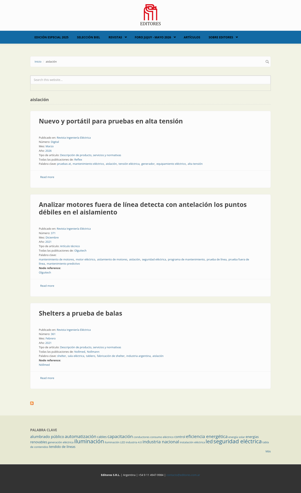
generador (148, 164)
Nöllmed (44, 365)
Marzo (50, 146)
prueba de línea (217, 259)
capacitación (120, 436)
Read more (47, 177)
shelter (61, 356)
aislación (111, 164)
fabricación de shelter (111, 356)
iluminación (89, 441)
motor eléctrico (85, 259)
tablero (90, 356)
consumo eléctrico (162, 437)
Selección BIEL (88, 37)
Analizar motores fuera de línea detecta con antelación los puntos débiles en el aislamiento (143, 208)
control (179, 436)
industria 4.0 (134, 442)
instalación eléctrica (192, 442)
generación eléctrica (61, 442)
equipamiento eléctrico (171, 164)
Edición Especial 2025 (51, 37)
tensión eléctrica (129, 164)
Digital (55, 142)
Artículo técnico (70, 246)
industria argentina (138, 356)
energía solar (236, 437)
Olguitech (80, 250)
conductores (141, 437)
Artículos (192, 37)
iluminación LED (115, 442)
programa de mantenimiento (186, 259)
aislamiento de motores (112, 259)
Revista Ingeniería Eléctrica (74, 137)
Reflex (78, 159)
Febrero (51, 338)
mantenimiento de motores (56, 259)
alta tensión (195, 164)
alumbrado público (47, 436)
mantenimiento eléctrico (88, 164)
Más (268, 451)
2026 (48, 151)
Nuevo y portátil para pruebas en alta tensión (111, 121)
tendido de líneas (62, 446)
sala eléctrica (76, 356)
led (209, 441)
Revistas (115, 37)
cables (102, 436)
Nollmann (93, 352)
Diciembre (52, 237)
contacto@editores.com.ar (183, 475)
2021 (48, 242)
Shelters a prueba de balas (80, 313)
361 (53, 334)
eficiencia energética (207, 436)
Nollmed (79, 352)
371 (53, 233)
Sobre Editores (221, 37)
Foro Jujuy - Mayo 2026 (153, 37)
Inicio (38, 61)
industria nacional (160, 442)
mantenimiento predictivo (63, 263)
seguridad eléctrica (154, 259)
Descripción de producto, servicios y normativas (90, 155)
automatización (80, 436)
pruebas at (64, 164)
